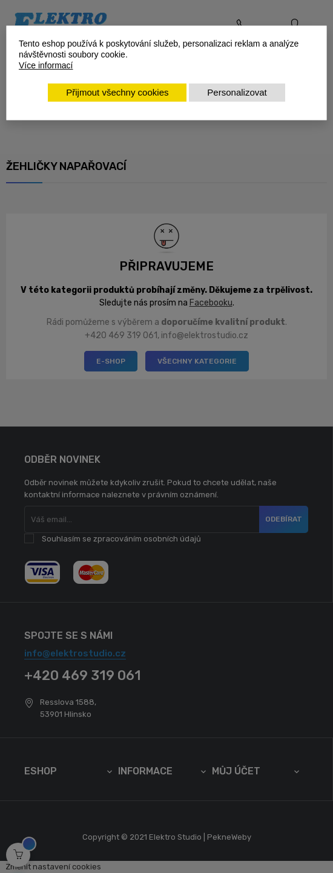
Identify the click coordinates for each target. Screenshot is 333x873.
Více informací (46, 65)
